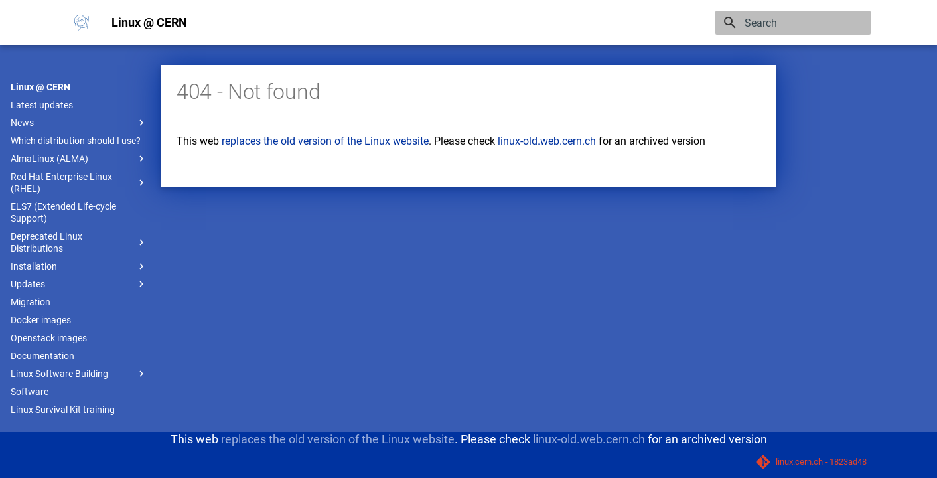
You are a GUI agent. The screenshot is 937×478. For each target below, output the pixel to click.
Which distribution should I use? (76, 140)
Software (29, 391)
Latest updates (42, 105)
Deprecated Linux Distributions (79, 242)
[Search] (793, 23)
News (79, 123)
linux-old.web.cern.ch (547, 141)
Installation (79, 266)
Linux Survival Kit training (63, 409)
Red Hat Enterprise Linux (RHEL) (79, 182)
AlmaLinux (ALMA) (79, 159)
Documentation (42, 356)
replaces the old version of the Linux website (325, 141)
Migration (30, 302)
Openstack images (49, 338)
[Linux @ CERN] (82, 22)
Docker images (41, 320)
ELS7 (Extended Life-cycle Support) (63, 212)
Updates (79, 284)
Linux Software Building (79, 374)
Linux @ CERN (40, 87)
